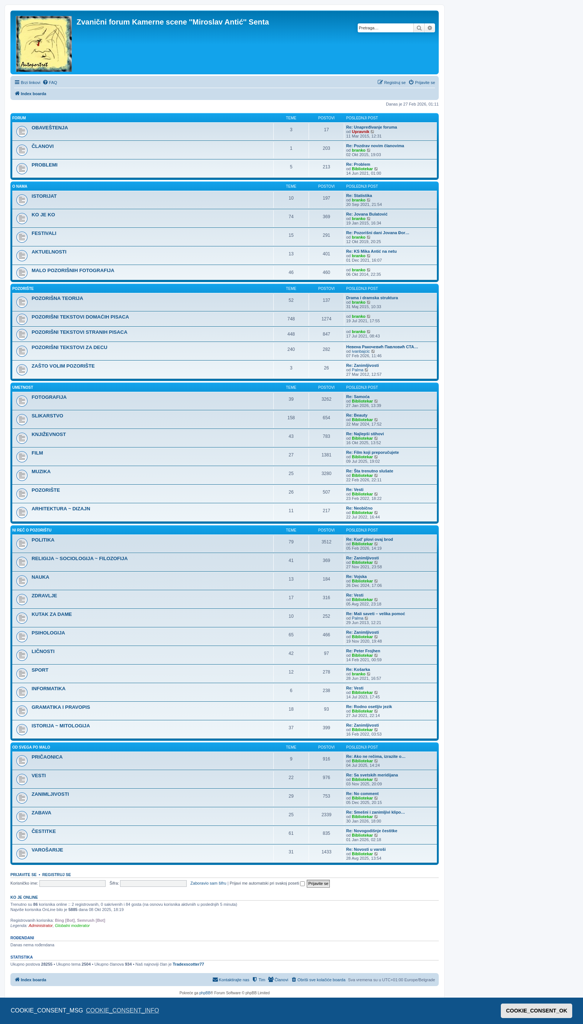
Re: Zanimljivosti (362, 365)
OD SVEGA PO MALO (31, 747)
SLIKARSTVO (47, 416)
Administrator (41, 925)
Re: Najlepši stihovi (365, 434)
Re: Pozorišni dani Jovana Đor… (377, 232)
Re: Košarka (358, 669)
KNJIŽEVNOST (49, 434)
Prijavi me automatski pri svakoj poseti (267, 883)
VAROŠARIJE (47, 850)
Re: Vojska (356, 576)
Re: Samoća (358, 396)
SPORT (40, 670)
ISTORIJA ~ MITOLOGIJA (61, 726)
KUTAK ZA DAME (52, 614)
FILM (37, 453)
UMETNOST (22, 387)
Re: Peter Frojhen (363, 651)
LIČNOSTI (43, 651)
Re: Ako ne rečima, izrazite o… (376, 756)
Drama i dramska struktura (372, 297)
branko (358, 150)
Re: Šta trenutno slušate (369, 471)
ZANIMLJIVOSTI (50, 794)
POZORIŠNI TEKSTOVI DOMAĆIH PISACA (80, 317)
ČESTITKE (44, 831)
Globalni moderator (72, 925)
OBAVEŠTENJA (50, 127)
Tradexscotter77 (188, 964)
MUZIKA (41, 471)
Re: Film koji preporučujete (372, 452)
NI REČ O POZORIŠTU (32, 530)
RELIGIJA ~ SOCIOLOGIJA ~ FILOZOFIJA (80, 558)
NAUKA (40, 577)
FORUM (19, 118)
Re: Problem (358, 164)
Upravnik (360, 131)
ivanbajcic (361, 351)
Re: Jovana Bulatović (366, 214)
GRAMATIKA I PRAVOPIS (61, 707)
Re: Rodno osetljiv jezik (369, 706)
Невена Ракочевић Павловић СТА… (382, 347)
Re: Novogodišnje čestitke (371, 830)
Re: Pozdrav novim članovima (375, 145)
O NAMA (20, 186)
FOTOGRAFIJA (49, 397)
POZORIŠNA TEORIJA (57, 298)
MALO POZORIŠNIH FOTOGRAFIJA (73, 270)
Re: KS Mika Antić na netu (371, 251)
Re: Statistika (359, 195)
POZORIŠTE (23, 289)
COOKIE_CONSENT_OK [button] (536, 1011)
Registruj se (56, 874)
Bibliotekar (362, 169)
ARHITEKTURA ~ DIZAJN (61, 508)
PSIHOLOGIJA (48, 633)
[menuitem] (49, 82)
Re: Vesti (354, 489)
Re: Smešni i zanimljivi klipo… (375, 812)
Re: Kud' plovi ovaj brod (369, 539)
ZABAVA (41, 812)
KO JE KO (43, 214)
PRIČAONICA (47, 757)
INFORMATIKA (48, 688)
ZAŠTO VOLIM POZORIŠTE (63, 366)
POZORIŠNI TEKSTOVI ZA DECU (69, 347)
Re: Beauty (356, 415)
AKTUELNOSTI (49, 252)
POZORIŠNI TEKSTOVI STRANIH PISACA (80, 332)
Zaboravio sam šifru (208, 883)
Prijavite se (23, 874)
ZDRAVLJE (44, 595)
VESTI (39, 775)
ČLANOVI (43, 146)
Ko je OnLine (24, 897)
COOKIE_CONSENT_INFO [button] (122, 1010)
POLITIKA (43, 540)
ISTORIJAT (44, 196)
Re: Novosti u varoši (366, 849)
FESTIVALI (44, 233)
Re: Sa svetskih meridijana (372, 775)
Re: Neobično (359, 508)
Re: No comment (362, 793)
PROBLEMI (45, 165)
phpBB (204, 993)
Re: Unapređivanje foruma (371, 127)
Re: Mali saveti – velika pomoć (375, 613)
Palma (357, 370)
